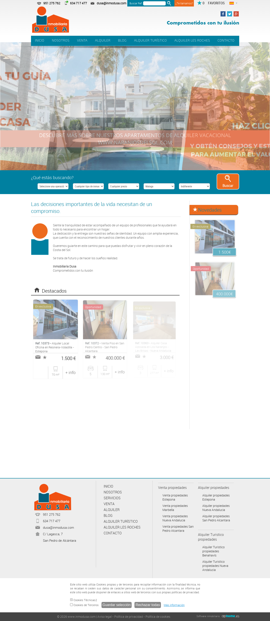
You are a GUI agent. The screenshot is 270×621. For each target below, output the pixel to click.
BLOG (122, 40)
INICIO (39, 40)
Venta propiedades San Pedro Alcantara (178, 528)
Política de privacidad (128, 617)
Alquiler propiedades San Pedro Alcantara (216, 518)
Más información (174, 605)
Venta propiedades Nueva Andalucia (175, 518)
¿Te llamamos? (184, 3)
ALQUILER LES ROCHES (192, 40)
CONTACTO (226, 40)
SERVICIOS (112, 498)
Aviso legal (104, 617)
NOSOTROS (60, 40)
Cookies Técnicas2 (83, 600)
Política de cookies (158, 617)
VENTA (82, 40)
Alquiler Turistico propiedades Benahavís (213, 551)
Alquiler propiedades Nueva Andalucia (216, 508)
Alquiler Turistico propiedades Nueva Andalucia (215, 565)
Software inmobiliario (208, 616)
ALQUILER (102, 40)
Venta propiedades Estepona (175, 497)
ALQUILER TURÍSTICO (150, 40)
